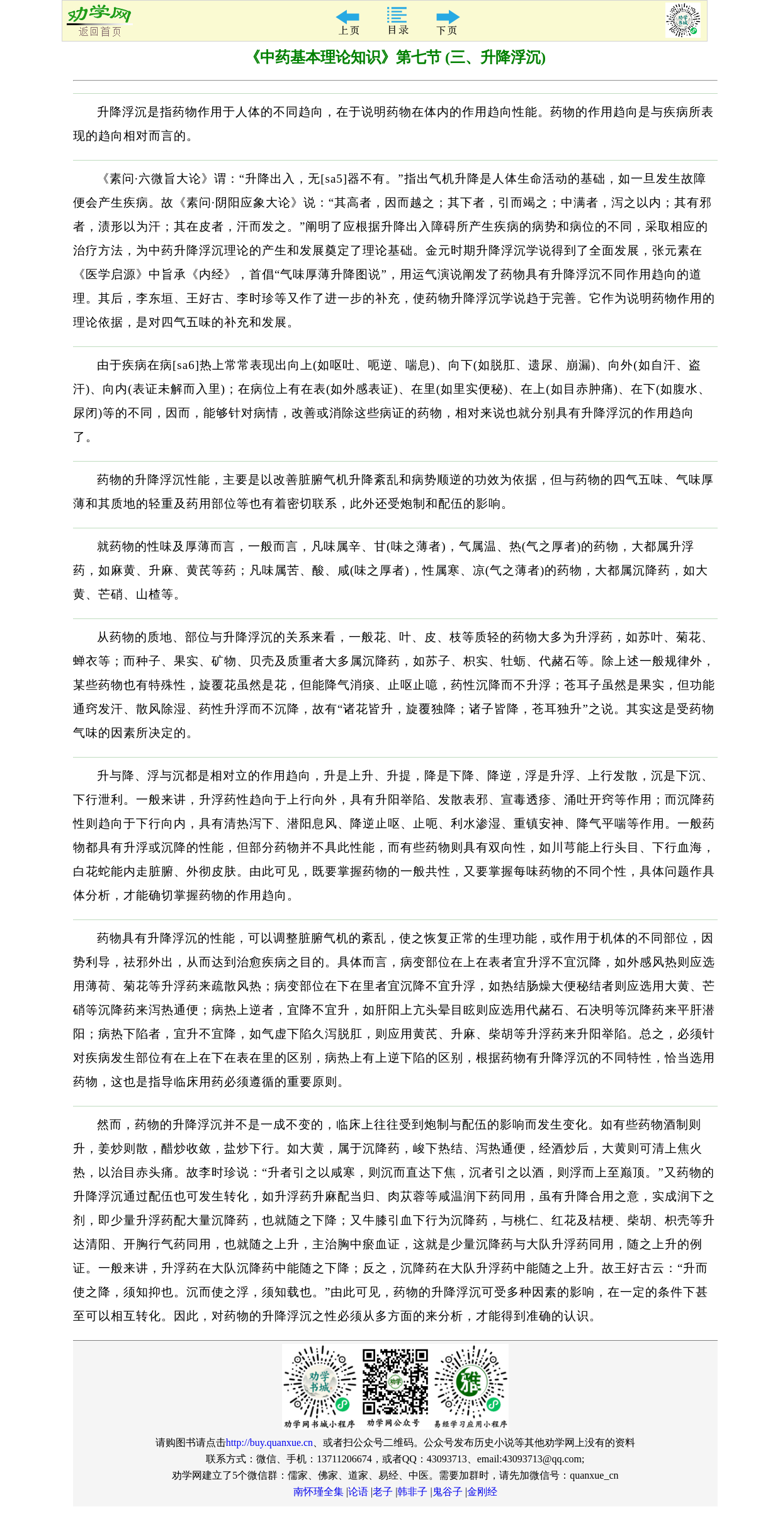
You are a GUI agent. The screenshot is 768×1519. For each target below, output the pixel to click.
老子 (383, 1491)
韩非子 (412, 1491)
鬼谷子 (447, 1491)
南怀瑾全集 (318, 1491)
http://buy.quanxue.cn (269, 1442)
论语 (358, 1491)
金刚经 (482, 1491)
